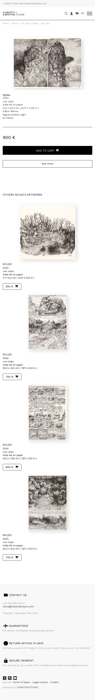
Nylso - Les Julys (41, 23)
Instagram (10, 678)
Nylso (6, 95)
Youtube (15, 678)
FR (82, 13)
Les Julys (25, 23)
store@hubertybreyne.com (18, 606)
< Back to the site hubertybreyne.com (25, 3)
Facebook (4, 678)
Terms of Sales (21, 682)
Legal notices (40, 682)
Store (14, 23)
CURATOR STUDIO (27, 687)
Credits (54, 682)
